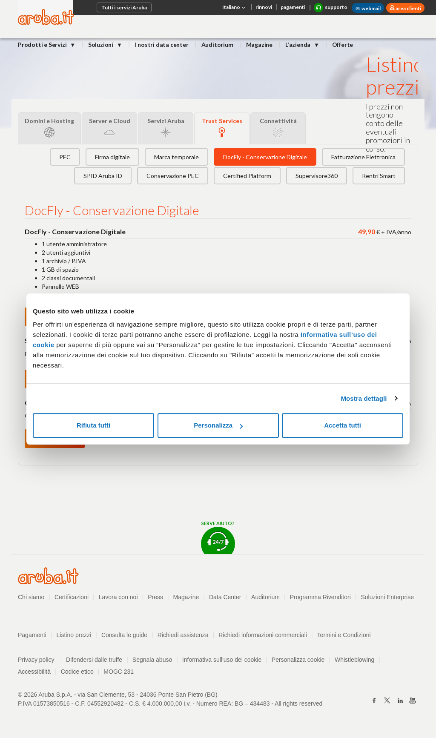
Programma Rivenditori (320, 597)
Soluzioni (101, 44)
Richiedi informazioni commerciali (262, 635)
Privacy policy (40, 659)
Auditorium (217, 44)
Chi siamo (31, 597)
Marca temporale (176, 157)
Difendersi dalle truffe (94, 659)
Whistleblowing (354, 659)
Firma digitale (112, 157)
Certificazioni (71, 597)
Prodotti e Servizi (43, 44)
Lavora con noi (118, 597)
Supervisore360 (316, 175)
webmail (368, 8)
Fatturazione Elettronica (363, 157)
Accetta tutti (342, 425)
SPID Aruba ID (102, 175)
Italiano (234, 7)
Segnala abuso (152, 659)
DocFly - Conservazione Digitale (265, 157)
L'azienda (298, 44)
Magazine (259, 44)
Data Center (225, 597)
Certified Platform (247, 175)
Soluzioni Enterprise (387, 597)
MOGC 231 (118, 671)
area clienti (408, 8)
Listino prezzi (74, 635)
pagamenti (293, 7)
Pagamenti (32, 635)
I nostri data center (162, 44)
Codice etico (77, 671)
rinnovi (263, 7)
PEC (65, 157)
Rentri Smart (379, 175)
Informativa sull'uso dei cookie (221, 659)
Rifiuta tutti (93, 425)
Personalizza (218, 425)
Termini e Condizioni (344, 635)
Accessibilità (34, 671)
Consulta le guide (124, 635)
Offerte (342, 44)
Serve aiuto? (218, 537)
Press (155, 597)
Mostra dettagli (364, 398)
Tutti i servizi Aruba (124, 7)
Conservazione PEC (172, 175)
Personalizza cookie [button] (298, 659)
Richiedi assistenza (183, 635)
